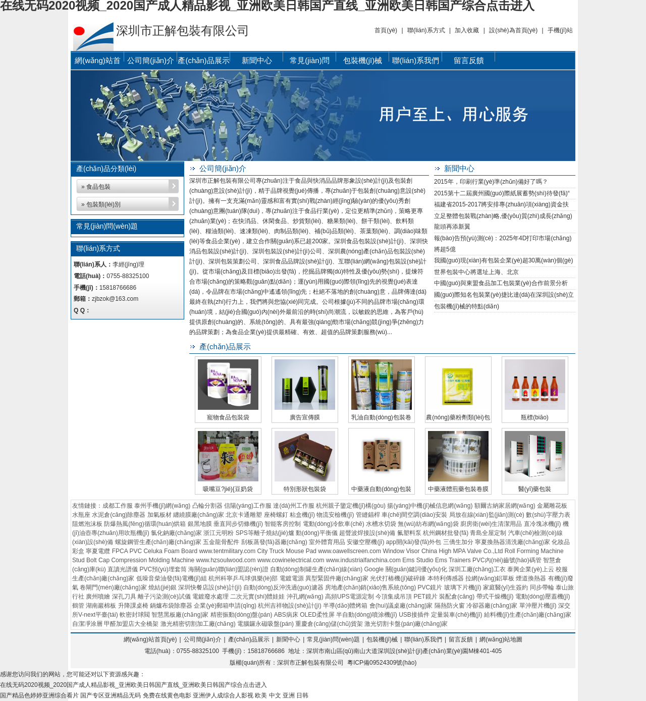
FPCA (120, 551)
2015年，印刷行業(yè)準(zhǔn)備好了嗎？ (491, 181)
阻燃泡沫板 (87, 523)
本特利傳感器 (445, 578)
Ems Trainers (453, 560)
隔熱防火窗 (450, 605)
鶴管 (78, 605)
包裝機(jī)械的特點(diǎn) (466, 306)
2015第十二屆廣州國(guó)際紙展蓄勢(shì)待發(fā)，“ (502, 193)
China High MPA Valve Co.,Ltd (462, 551)
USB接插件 (414, 614)
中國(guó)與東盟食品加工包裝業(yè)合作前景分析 (501, 283)
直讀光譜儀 (122, 569)
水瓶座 (81, 514)
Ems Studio (417, 560)
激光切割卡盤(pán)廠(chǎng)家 (406, 623)
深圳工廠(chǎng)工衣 (477, 569)
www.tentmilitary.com (227, 551)
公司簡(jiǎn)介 (150, 60)
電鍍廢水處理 (210, 596)
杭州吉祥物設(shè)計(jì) (289, 605)
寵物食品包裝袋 (228, 417)
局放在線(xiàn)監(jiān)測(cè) (486, 514)
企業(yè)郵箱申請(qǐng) (225, 605)
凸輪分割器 (207, 505)
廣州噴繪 (98, 596)
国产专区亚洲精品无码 (110, 695)
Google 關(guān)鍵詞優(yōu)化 (405, 569)
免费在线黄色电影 (167, 695)
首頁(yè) (385, 30)
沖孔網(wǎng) (305, 596)
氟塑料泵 (409, 532)
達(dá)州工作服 (293, 505)
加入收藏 (467, 30)
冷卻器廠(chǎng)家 (491, 605)
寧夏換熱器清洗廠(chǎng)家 (512, 542)
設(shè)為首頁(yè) (513, 30)
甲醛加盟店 (119, 623)
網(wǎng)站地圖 (500, 639)
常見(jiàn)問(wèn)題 (309, 62)
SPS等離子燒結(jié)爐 (265, 532)
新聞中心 (257, 60)
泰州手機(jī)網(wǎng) (162, 505)
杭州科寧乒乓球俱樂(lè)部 (243, 578)
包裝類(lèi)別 (103, 204)
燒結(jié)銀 (162, 587)
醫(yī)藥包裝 (534, 489)
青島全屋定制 (488, 532)
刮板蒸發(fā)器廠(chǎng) (274, 542)
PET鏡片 (425, 596)
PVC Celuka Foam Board (163, 551)
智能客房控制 (282, 523)
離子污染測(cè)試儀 (164, 596)
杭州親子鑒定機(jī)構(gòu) (351, 505)
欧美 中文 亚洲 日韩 (281, 695)
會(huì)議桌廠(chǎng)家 (401, 605)
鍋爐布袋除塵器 (171, 605)
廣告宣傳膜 (305, 417)
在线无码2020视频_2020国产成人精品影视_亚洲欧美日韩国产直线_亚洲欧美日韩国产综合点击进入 (133, 684)
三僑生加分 (458, 542)
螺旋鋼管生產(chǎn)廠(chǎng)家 (158, 542)
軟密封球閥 (135, 614)
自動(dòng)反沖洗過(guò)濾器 (283, 587)
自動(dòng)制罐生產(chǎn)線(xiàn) (316, 569)
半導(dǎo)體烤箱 (345, 605)
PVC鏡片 (430, 587)
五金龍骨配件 (221, 542)
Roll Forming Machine (534, 551)
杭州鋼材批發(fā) (445, 532)
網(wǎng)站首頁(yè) (98, 62)
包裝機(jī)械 (363, 60)
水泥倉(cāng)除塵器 (118, 514)
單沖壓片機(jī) (538, 605)
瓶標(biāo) (535, 417)
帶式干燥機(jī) (495, 596)
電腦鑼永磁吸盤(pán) (265, 623)
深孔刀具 (124, 596)
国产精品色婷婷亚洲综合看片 (39, 695)
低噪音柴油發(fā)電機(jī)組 (171, 578)
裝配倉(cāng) (456, 596)
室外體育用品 (327, 542)
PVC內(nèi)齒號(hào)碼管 (507, 560)
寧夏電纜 (98, 551)
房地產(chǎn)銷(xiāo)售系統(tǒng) (370, 587)
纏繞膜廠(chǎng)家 (198, 514)
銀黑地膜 (200, 523)
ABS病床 (286, 614)
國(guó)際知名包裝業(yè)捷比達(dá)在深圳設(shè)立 (504, 294)
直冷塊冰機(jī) (542, 523)
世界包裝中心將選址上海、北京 (476, 272)
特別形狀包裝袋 (305, 489)
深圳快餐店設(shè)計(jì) (209, 587)
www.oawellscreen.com (349, 551)
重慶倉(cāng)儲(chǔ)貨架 (329, 623)
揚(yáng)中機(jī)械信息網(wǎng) (429, 505)
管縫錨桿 (368, 514)
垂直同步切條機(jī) (238, 523)
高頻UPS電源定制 (349, 596)
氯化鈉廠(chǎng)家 (176, 532)
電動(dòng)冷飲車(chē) (333, 523)
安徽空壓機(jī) (365, 542)
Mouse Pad (301, 551)
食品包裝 (98, 186)
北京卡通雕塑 (244, 514)
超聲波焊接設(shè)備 (367, 532)
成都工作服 (117, 505)
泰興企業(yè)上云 (530, 569)
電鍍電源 (292, 578)
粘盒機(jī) (302, 514)
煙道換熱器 (531, 578)
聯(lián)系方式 (426, 30)
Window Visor (401, 551)
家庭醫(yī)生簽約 (505, 587)
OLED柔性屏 (317, 614)
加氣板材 (159, 514)
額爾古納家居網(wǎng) (504, 505)
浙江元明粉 (218, 532)
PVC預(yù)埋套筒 (162, 569)
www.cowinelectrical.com (291, 560)
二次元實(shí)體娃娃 (257, 596)
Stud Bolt (84, 560)
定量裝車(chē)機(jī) (456, 614)
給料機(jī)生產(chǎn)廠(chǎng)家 (527, 614)
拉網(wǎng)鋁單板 (489, 578)
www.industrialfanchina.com (363, 560)
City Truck (270, 551)
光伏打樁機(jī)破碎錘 (397, 578)
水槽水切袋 (381, 523)
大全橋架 (146, 623)
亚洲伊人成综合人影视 (223, 695)
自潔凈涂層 (87, 623)
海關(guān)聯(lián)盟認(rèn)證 (228, 569)
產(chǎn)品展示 (203, 60)
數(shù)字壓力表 (548, 514)
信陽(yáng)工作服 (248, 505)
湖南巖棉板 (101, 605)
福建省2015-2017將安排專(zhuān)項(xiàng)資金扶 (501, 204)
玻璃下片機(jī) (462, 587)
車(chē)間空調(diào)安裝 (414, 514)
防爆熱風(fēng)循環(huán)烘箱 (145, 523)
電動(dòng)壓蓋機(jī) (542, 596)
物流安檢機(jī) (335, 514)
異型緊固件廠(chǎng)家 (336, 578)
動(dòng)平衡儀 (317, 532)
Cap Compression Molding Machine (146, 560)
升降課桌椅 (133, 605)
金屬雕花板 (552, 505)
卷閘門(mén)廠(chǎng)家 (113, 587)
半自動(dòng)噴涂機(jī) (366, 614)
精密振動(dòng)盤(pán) (241, 614)
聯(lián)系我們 (415, 60)
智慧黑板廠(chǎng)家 (179, 614)
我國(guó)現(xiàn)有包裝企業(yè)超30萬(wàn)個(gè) (503, 260)
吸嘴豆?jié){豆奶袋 (228, 489)
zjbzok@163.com (115, 298)
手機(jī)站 (560, 30)
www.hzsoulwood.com (225, 560)
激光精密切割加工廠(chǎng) (198, 623)
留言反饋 (469, 60)
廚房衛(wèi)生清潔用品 (491, 523)
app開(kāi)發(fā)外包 (413, 542)
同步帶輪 (542, 587)
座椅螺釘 (276, 514)
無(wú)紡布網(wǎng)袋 (428, 523)
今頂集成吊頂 (393, 596)
